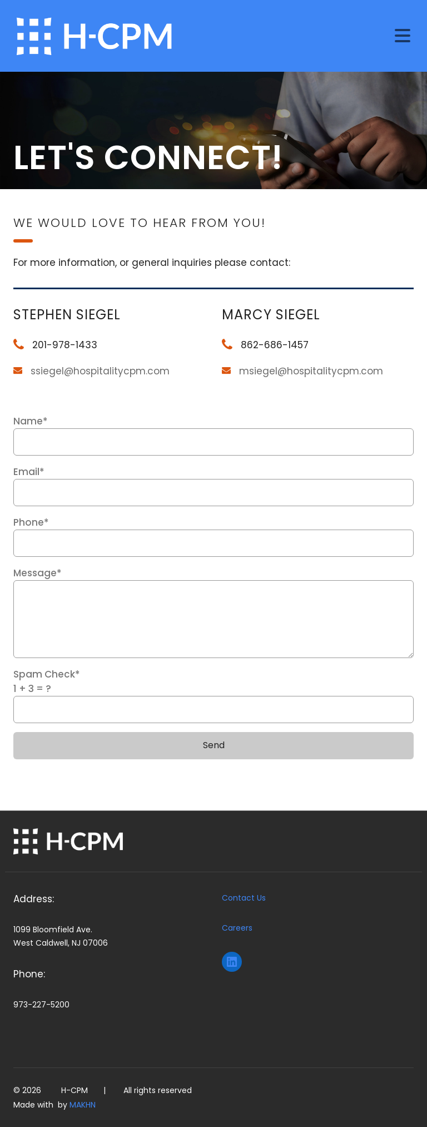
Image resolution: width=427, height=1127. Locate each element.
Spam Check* (213, 695)
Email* (213, 485)
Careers (237, 927)
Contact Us (244, 897)
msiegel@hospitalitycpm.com (311, 371)
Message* (213, 612)
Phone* (213, 536)
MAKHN (82, 1104)
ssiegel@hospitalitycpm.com (100, 371)
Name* (213, 435)
